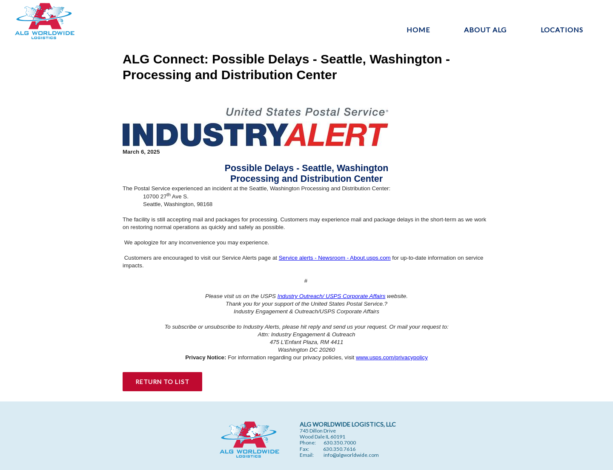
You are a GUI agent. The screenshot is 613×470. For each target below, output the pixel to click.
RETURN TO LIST (162, 381)
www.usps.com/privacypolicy (392, 357)
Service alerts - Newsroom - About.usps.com (335, 258)
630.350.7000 (340, 442)
